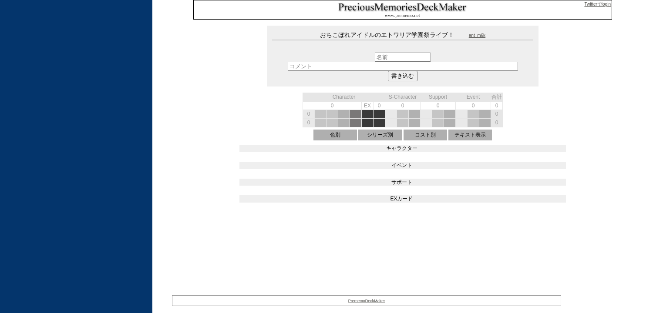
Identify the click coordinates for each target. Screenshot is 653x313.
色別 (335, 135)
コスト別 (425, 135)
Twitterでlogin (597, 4)
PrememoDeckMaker (366, 301)
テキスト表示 (470, 135)
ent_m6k (477, 35)
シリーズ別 (380, 135)
